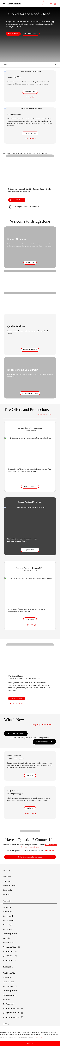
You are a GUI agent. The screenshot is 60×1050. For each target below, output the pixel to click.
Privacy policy (38, 1037)
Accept (30, 1043)
